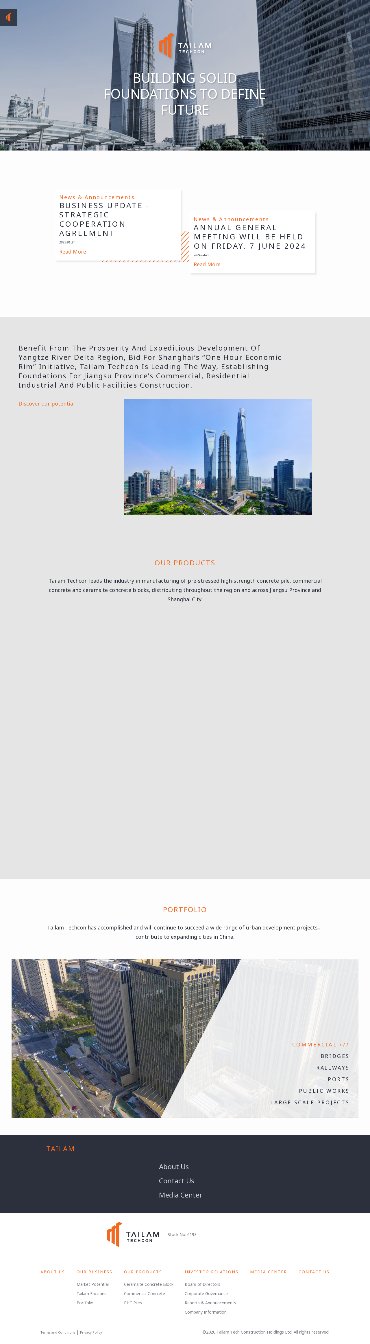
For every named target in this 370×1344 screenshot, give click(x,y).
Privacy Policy (91, 1332)
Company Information (206, 1312)
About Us (174, 1166)
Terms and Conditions (57, 1332)
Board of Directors (202, 1284)
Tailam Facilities (91, 1293)
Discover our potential (47, 403)
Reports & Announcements (210, 1303)
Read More (72, 251)
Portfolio (85, 1303)
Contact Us (176, 1180)
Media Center (180, 1195)
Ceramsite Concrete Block (148, 1284)
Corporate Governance (206, 1293)
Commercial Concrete (144, 1293)
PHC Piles (133, 1303)
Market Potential (93, 1284)
